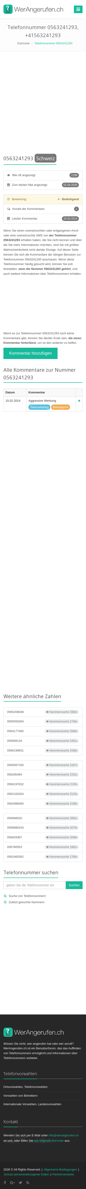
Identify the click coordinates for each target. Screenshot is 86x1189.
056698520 (43, 818)
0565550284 (43, 721)
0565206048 (43, 712)
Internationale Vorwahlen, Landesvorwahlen (32, 1104)
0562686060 (43, 803)
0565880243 (43, 827)
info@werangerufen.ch (64, 1135)
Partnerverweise (63, 1174)
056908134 (43, 741)
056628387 (43, 837)
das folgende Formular (49, 1140)
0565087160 (43, 765)
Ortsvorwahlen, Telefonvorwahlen (25, 1087)
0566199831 (43, 750)
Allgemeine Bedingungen (60, 1169)
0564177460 (43, 731)
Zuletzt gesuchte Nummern (26, 902)
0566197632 (43, 784)
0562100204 (43, 794)
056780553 (43, 847)
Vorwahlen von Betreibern (20, 1095)
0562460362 (43, 856)
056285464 (43, 774)
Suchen (74, 885)
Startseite (23, 43)
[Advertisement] (43, 104)
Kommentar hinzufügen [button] (30, 353)
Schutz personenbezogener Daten (26, 1174)
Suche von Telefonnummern (27, 896)
